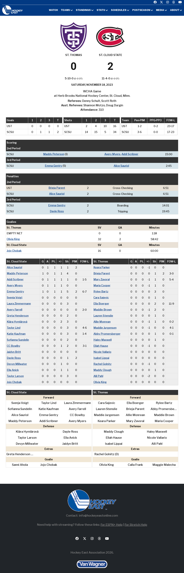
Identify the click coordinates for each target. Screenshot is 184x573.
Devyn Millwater (17, 360)
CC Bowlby (13, 342)
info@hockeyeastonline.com (98, 511)
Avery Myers (112, 154)
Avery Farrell (14, 307)
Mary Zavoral (101, 278)
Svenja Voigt (14, 295)
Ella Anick (13, 366)
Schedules (118, 10)
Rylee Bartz (100, 289)
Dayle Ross (57, 210)
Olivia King (13, 238)
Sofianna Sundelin (18, 336)
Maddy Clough (102, 366)
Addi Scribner (129, 154)
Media (160, 10)
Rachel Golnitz (102, 360)
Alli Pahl (98, 372)
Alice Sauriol (121, 165)
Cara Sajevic (101, 295)
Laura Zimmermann (19, 301)
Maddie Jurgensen (104, 325)
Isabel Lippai (101, 354)
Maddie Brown (102, 307)
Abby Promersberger (106, 331)
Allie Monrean (102, 319)
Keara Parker (101, 266)
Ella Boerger (101, 301)
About (174, 10)
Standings (83, 10)
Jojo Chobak (14, 249)
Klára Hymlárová (17, 319)
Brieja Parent (57, 187)
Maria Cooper (101, 283)
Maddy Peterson (53, 154)
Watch (53, 10)
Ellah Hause (100, 342)
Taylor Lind (13, 325)
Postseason (141, 10)
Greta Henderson (18, 313)
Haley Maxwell (102, 336)
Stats (101, 10)
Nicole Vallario (102, 348)
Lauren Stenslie (103, 313)
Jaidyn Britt (14, 348)
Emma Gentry (53, 165)
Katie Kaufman (16, 331)
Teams (65, 10)
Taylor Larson (15, 372)
